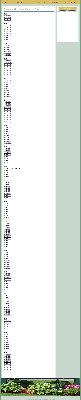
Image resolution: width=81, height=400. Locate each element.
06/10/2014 (7, 258)
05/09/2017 (7, 190)
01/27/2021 (7, 121)
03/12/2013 (7, 288)
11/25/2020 (7, 127)
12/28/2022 (7, 80)
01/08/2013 (7, 289)
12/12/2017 (7, 182)
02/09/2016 (7, 215)
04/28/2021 (7, 116)
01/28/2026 (7, 20)
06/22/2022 (7, 88)
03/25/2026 (7, 16)
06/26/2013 (7, 280)
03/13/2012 (7, 311)
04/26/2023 (7, 73)
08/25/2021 (7, 108)
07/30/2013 (7, 276)
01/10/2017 (7, 198)
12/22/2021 (7, 102)
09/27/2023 (7, 65)
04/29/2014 (7, 262)
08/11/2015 (7, 233)
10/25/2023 (8, 63)
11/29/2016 (7, 204)
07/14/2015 (7, 235)
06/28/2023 (7, 71)
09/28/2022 (7, 82)
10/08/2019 (7, 153)
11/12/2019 (7, 151)
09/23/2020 (7, 129)
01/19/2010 (7, 348)
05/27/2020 (7, 137)
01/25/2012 (7, 315)
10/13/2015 (7, 229)
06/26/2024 (7, 47)
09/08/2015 (7, 231)
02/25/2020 (7, 141)
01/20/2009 (7, 370)
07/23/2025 (7, 33)
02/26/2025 (7, 39)
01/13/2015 (7, 247)
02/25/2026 (7, 18)
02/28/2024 (7, 53)
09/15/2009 (7, 356)
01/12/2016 (7, 217)
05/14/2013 (7, 284)
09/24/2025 (7, 30)
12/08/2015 (7, 223)
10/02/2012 (7, 305)
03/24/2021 (7, 118)
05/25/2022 (7, 90)
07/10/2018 (7, 170)
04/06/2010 (7, 340)
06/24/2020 (7, 135)
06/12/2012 (7, 307)
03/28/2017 (7, 194)
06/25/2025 (7, 35)
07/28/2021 (7, 110)
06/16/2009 (7, 360)
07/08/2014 (7, 256)
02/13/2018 (7, 176)
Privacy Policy (40, 396)
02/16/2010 (7, 346)
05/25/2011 (7, 323)
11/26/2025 (7, 26)
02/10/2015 (7, 245)
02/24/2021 (7, 119)
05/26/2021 (7, 114)
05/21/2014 (7, 260)
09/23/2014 (7, 254)
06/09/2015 (7, 237)
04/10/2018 (7, 174)
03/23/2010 (7, 342)
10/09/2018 (7, 168)
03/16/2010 (7, 344)
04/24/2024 (7, 49)
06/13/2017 (7, 188)
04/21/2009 (7, 366)
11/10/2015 (7, 225)
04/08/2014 (7, 264)
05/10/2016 (7, 211)
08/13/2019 (7, 155)
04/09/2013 (7, 286)
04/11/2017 (7, 192)
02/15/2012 (7, 313)
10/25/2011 (7, 321)
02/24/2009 (7, 368)
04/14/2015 (7, 241)
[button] (21, 2)
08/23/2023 (7, 67)
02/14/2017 (7, 196)
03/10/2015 (7, 243)
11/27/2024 (7, 45)
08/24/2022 (7, 84)
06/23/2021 (7, 112)
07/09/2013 (7, 278)
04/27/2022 (7, 92)
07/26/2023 (8, 69)
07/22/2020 (7, 133)
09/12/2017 (7, 186)
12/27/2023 (7, 61)
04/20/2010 (7, 338)
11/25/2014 (7, 252)
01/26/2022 (7, 96)
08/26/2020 (7, 131)
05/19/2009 (7, 362)
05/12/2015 (7, 239)
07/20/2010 (7, 334)
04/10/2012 (7, 309)
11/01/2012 (7, 299)
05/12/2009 (7, 364)
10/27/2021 (7, 106)
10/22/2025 (7, 28)
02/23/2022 (7, 94)
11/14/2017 (7, 184)
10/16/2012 (7, 303)
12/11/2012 (7, 295)
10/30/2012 (7, 301)
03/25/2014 (7, 266)
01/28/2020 (7, 143)
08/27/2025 (7, 32)
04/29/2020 (7, 139)
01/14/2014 (7, 268)
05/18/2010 (7, 336)
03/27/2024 (7, 51)
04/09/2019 (7, 159)
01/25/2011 (7, 329)
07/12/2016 (7, 209)
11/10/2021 (7, 104)
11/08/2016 (7, 206)
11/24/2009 (7, 354)
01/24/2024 (7, 55)
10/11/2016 (7, 208)
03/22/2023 (7, 74)
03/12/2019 (7, 161)
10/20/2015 (7, 227)
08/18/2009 (7, 358)
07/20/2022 (7, 86)
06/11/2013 (7, 282)
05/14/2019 (7, 157)
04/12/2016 (7, 213)
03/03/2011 (7, 327)
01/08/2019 (7, 163)
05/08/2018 (7, 172)
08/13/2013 (7, 274)
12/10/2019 (7, 149)
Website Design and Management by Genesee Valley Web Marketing (40, 399)
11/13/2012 (7, 297)
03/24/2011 (7, 325)
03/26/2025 (7, 37)
